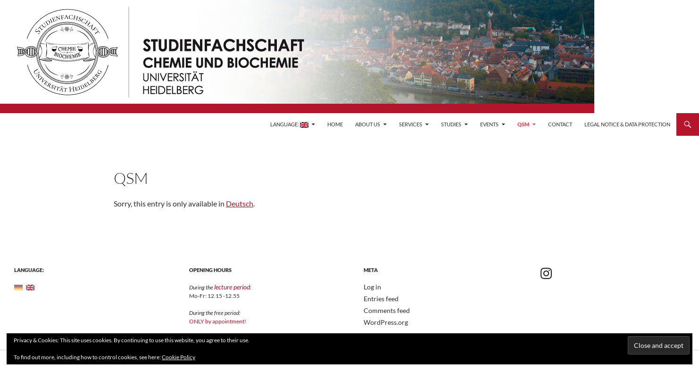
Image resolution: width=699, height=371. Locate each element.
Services (410, 124)
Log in (371, 286)
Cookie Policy (178, 357)
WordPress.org (382, 320)
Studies (451, 124)
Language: (289, 124)
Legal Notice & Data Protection (627, 124)
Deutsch (239, 203)
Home (335, 124)
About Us (367, 124)
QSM (523, 124)
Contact (560, 124)
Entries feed (378, 298)
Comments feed (383, 309)
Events (489, 124)
